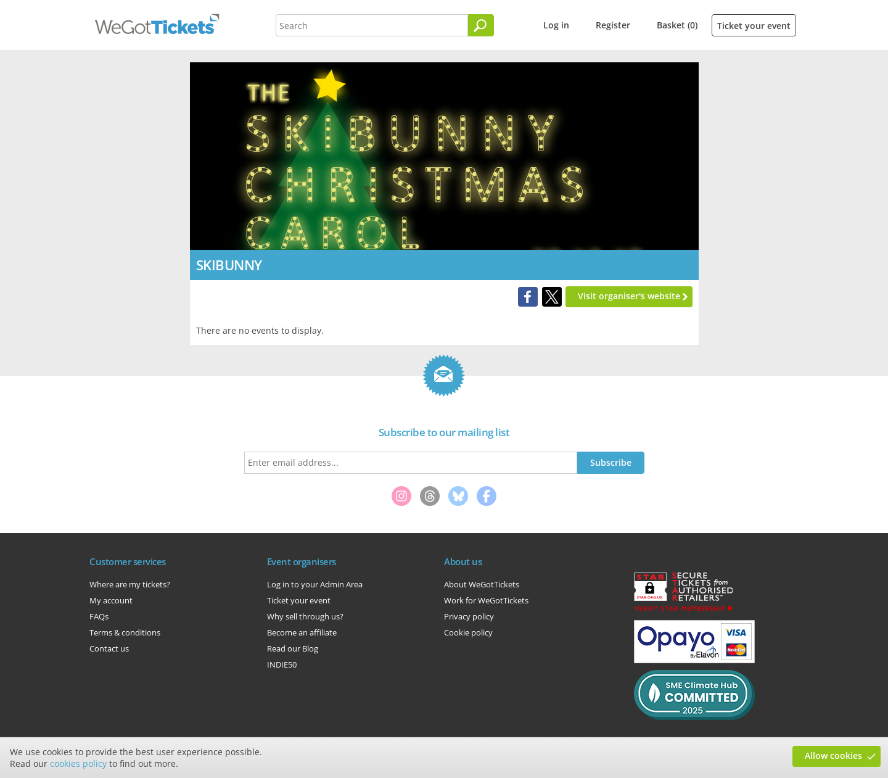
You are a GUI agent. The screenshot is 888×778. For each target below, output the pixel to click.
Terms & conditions (124, 632)
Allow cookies (833, 755)
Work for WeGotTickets (486, 600)
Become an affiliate (302, 632)
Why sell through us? (305, 616)
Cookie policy (468, 632)
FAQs (99, 616)
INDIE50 (282, 664)
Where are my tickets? (129, 584)
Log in (556, 25)
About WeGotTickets (481, 584)
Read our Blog (292, 648)
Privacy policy (469, 616)
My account (111, 600)
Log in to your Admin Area (315, 584)
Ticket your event (754, 25)
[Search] (481, 25)
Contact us (109, 648)
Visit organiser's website (629, 296)
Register (613, 25)
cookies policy (78, 763)
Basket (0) (677, 25)
